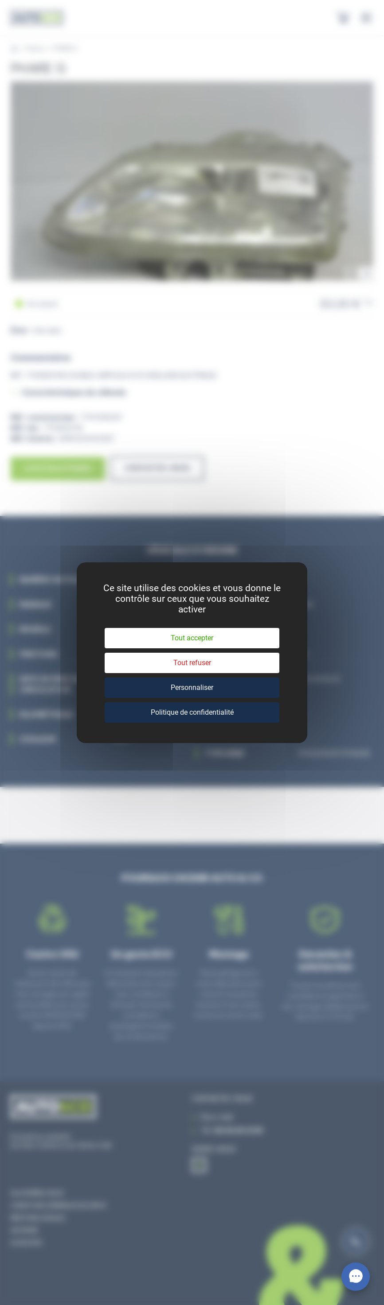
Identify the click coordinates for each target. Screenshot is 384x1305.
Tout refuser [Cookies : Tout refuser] (192, 662)
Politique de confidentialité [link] (192, 712)
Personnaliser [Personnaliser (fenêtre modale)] (192, 687)
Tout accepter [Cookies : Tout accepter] (192, 638)
